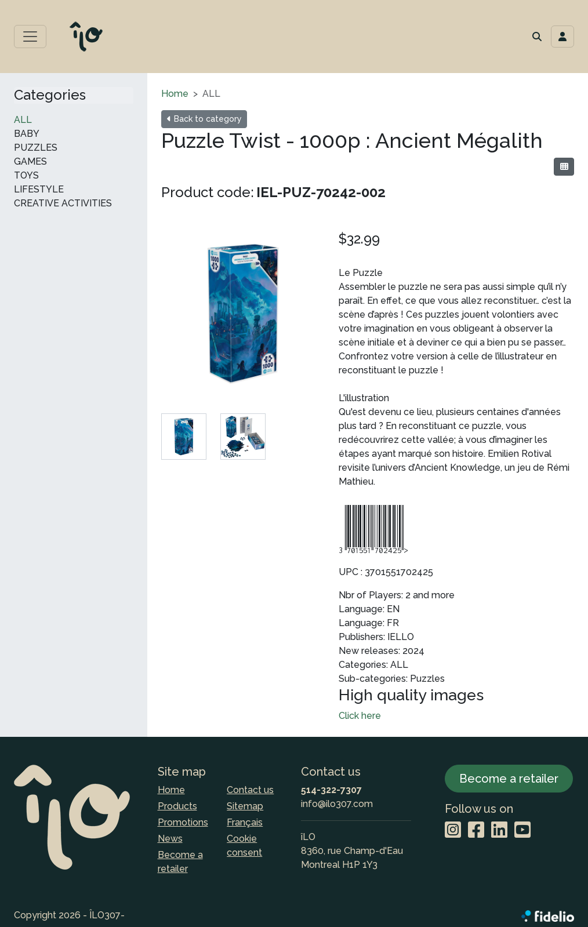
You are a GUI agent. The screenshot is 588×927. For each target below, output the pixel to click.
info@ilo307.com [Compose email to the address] (337, 803)
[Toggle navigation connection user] (562, 37)
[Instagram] (453, 830)
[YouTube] (522, 830)
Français (245, 822)
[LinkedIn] (499, 830)
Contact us (250, 789)
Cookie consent (244, 845)
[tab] (183, 436)
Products (177, 806)
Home (174, 93)
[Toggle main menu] (30, 36)
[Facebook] (476, 830)
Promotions (183, 822)
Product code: (207, 192)
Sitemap (245, 806)
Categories (50, 95)
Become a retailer (180, 861)
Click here (360, 715)
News (170, 838)
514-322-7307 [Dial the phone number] (331, 789)
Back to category (204, 118)
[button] (537, 36)
